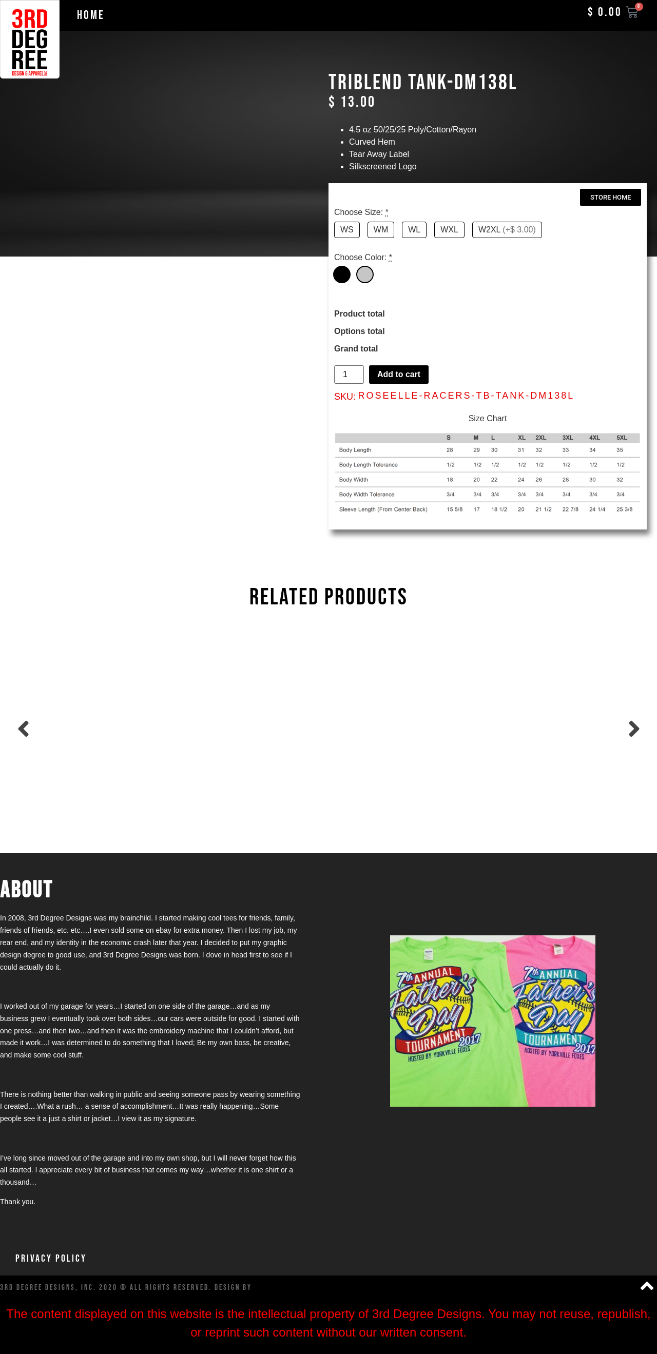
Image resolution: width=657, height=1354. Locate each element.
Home (91, 15)
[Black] (342, 274)
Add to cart (398, 374)
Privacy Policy (51, 1258)
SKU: (345, 396)
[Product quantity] (349, 374)
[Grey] (365, 274)
